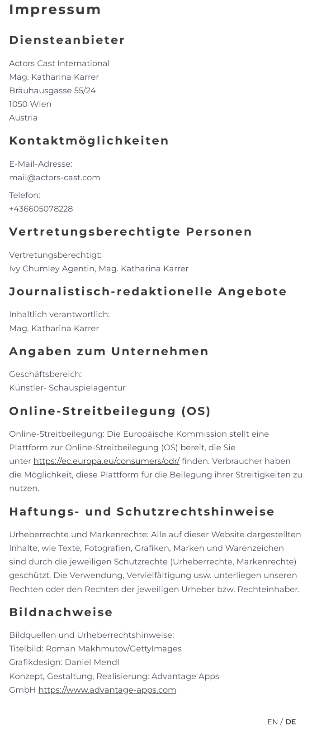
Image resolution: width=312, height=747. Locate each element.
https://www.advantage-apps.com (107, 689)
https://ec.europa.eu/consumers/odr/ (106, 461)
